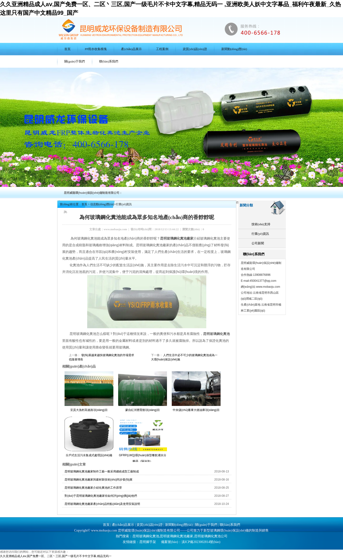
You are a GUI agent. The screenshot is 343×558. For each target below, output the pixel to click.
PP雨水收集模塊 (96, 49)
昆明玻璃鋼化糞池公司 (210, 536)
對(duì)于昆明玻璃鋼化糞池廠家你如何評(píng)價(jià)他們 (101, 495)
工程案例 (162, 49)
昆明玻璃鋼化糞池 (216, 333)
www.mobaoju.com (115, 229)
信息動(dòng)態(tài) (102, 204)
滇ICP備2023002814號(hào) (201, 541)
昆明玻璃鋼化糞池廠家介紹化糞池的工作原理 (93, 487)
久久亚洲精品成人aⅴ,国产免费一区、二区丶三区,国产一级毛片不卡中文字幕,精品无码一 (55, 556)
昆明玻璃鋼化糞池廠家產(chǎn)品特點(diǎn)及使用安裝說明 (102, 503)
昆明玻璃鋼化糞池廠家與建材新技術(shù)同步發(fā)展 (98, 479)
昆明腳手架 (147, 541)
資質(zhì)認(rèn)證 (195, 49)
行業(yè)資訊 (260, 233)
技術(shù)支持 (261, 224)
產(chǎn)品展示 (131, 49)
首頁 (67, 49)
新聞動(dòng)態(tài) (234, 49)
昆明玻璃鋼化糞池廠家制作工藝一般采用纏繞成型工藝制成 (102, 471)
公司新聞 (258, 243)
